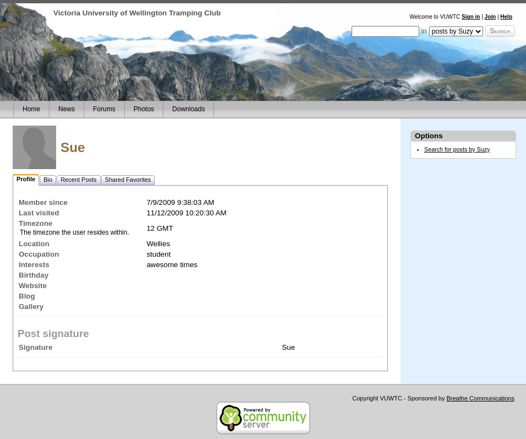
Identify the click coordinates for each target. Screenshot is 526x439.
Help (506, 17)
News (66, 109)
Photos (144, 109)
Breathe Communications (480, 398)
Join (490, 17)
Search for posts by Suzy (457, 149)
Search (500, 31)
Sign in (471, 17)
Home (31, 109)
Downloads (188, 109)
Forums (104, 109)
